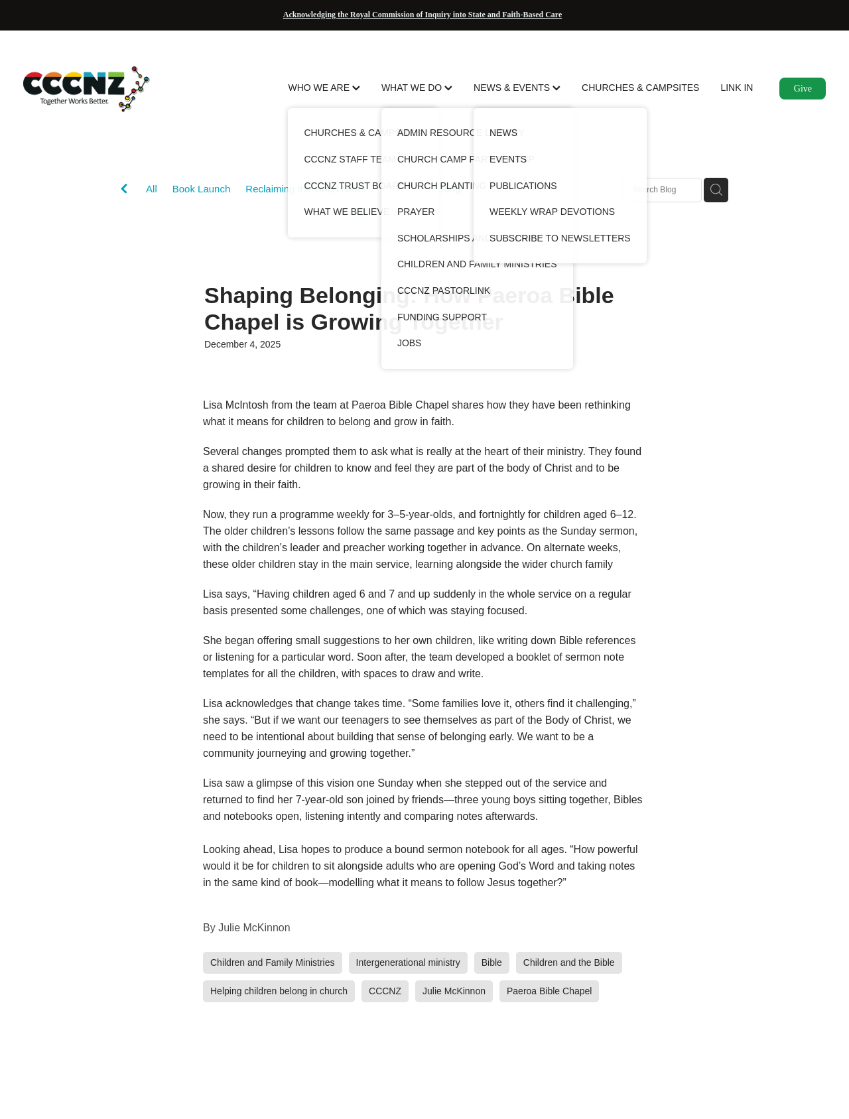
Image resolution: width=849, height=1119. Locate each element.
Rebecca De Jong (420, 188)
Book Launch (201, 188)
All (151, 188)
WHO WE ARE (323, 87)
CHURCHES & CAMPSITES (640, 87)
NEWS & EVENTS (517, 87)
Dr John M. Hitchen (518, 188)
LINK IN (736, 87)
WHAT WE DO (416, 87)
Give (803, 89)
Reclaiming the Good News (305, 188)
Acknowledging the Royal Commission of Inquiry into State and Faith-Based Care (422, 14)
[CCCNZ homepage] (103, 89)
